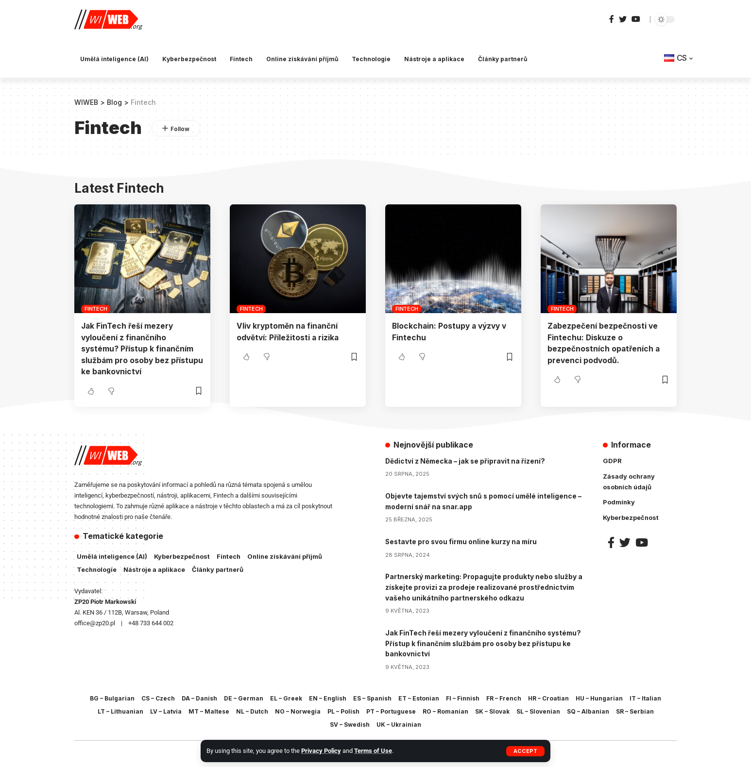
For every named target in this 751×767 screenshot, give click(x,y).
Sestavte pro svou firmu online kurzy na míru (462, 539)
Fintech (96, 308)
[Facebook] (611, 19)
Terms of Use (373, 750)
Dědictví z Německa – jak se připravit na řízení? (466, 460)
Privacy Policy (321, 750)
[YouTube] (636, 19)
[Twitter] (622, 19)
